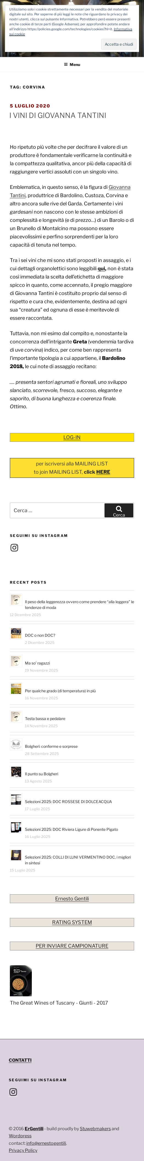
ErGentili (34, 1128)
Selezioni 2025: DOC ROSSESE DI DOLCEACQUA (68, 801)
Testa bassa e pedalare (45, 718)
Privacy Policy (23, 1150)
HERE (103, 472)
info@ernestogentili (46, 1143)
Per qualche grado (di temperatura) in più (60, 690)
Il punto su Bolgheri (41, 773)
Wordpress (20, 1135)
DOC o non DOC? (40, 635)
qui (101, 268)
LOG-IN (72, 437)
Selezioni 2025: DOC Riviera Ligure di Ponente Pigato (71, 829)
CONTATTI (20, 1060)
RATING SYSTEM (72, 922)
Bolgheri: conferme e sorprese (51, 746)
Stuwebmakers (95, 1128)
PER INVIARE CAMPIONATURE (72, 946)
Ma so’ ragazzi (37, 663)
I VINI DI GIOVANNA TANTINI (57, 115)
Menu (72, 64)
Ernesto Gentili (72, 898)
